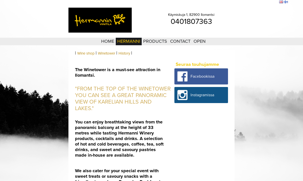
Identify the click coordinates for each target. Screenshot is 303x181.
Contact (180, 41)
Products (155, 41)
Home (107, 41)
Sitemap (259, 2)
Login (247, 2)
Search (272, 2)
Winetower (106, 53)
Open (200, 41)
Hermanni (128, 41)
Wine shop (86, 53)
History (124, 53)
